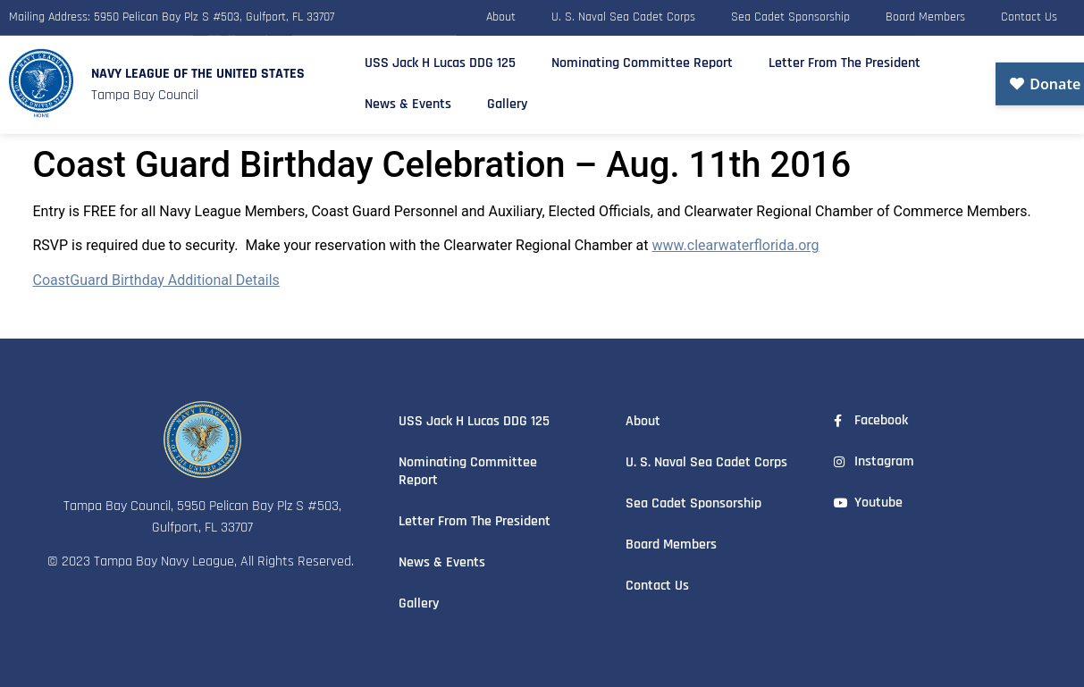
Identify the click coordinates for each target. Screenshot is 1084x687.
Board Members (925, 15)
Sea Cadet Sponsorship (790, 15)
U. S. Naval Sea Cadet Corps (623, 15)
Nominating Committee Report (642, 58)
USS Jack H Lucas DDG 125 (440, 58)
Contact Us (1029, 15)
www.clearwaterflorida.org (735, 245)
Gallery (507, 99)
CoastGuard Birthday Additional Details (156, 280)
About (501, 15)
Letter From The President (844, 58)
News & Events (408, 99)
